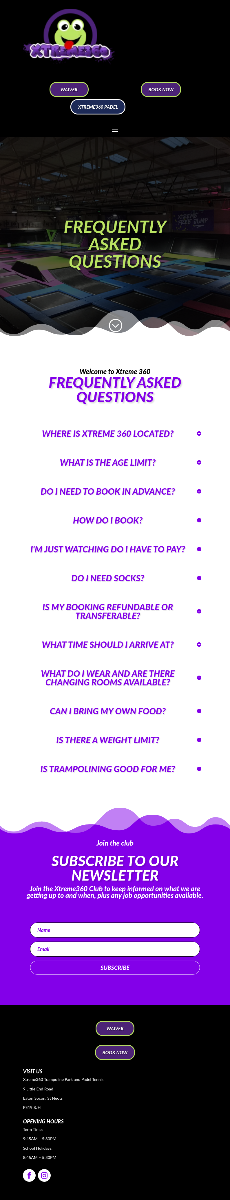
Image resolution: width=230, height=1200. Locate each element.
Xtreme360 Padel (98, 107)
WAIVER (69, 89)
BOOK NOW (161, 89)
